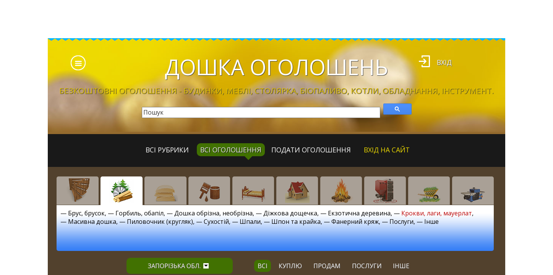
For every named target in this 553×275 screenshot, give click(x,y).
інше (401, 266)
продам (327, 266)
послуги (367, 266)
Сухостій (216, 221)
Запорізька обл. (178, 266)
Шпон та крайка (296, 221)
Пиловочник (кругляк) (160, 221)
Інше (431, 221)
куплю (290, 266)
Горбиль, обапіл (139, 213)
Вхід (444, 62)
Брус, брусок (86, 213)
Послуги (401, 221)
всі (263, 266)
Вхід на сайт (387, 149)
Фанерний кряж (355, 221)
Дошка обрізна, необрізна (213, 213)
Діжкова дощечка (290, 213)
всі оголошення (230, 149)
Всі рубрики (167, 149)
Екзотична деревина (359, 213)
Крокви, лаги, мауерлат (436, 213)
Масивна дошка (92, 221)
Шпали (250, 221)
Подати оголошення (311, 149)
